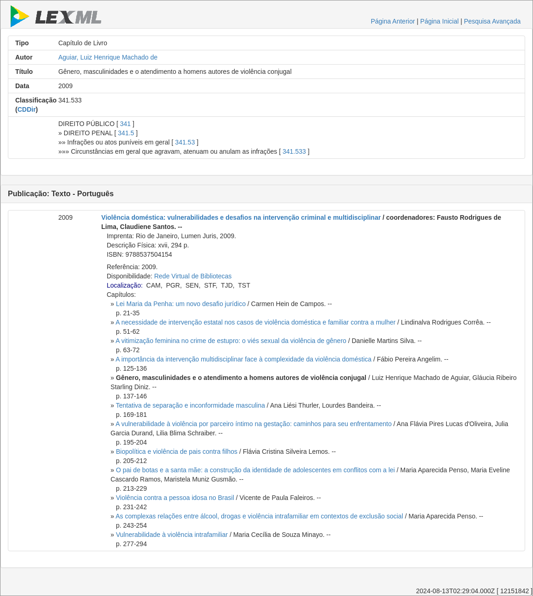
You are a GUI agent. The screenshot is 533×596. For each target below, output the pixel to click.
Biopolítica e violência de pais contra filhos (176, 451)
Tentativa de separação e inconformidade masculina (190, 405)
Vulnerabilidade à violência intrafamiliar (172, 534)
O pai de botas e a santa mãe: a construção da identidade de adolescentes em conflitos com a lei (255, 470)
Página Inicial (439, 21)
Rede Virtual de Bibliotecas (193, 276)
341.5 (126, 133)
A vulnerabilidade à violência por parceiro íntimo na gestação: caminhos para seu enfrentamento (253, 423)
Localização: (125, 285)
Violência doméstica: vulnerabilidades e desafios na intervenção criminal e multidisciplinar (241, 217)
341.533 (294, 151)
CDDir (27, 109)
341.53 (185, 142)
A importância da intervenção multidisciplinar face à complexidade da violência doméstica (243, 359)
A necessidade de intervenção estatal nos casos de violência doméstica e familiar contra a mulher (255, 322)
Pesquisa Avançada (492, 21)
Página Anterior (393, 21)
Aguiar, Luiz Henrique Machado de (107, 57)
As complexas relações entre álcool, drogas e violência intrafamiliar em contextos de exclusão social (259, 516)
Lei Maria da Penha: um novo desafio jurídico (181, 303)
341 (125, 123)
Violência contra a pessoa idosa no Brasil (175, 497)
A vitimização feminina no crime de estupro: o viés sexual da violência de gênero (230, 340)
